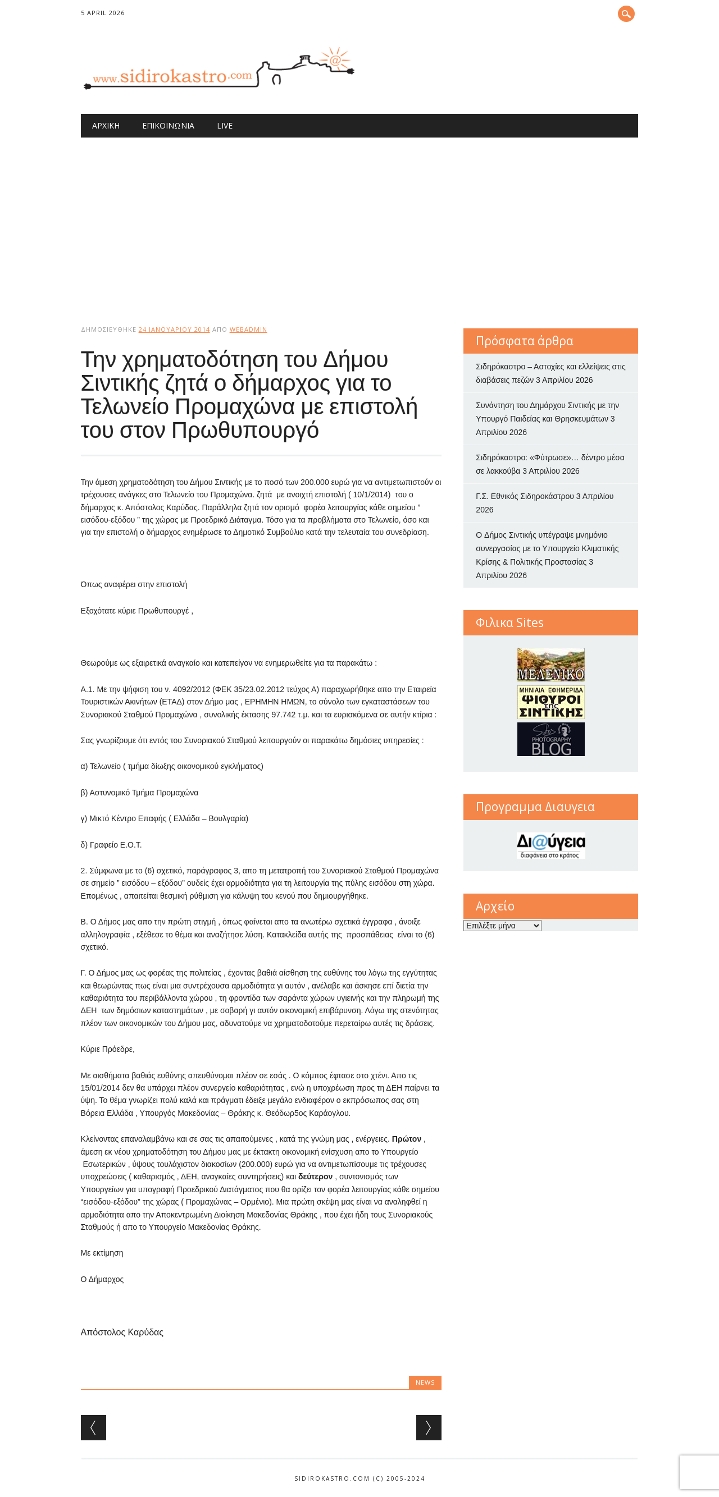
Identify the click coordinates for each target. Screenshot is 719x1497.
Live (225, 125)
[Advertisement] (360, 221)
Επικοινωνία (168, 125)
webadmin (248, 329)
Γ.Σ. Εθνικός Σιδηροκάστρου (525, 496)
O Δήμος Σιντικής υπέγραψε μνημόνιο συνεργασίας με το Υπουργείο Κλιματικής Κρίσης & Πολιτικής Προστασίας (547, 548)
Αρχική (106, 125)
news (425, 1382)
